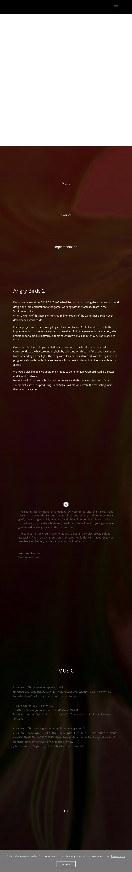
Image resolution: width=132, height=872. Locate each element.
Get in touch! (66, 782)
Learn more (118, 856)
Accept (66, 864)
